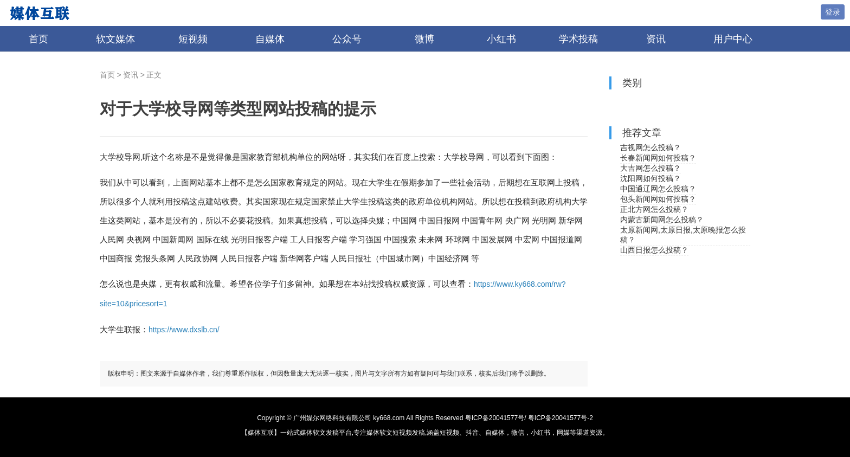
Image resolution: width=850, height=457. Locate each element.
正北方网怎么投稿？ (654, 209)
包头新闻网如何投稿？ (658, 199)
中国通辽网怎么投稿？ (658, 188)
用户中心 (732, 39)
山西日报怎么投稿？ (654, 250)
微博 (424, 39)
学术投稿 (578, 39)
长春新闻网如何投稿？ (658, 157)
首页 (38, 39)
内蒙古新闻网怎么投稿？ (662, 219)
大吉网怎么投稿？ (650, 168)
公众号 (347, 39)
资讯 (656, 39)
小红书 (501, 39)
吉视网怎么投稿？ (650, 147)
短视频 (193, 39)
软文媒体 (115, 39)
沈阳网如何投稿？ (650, 178)
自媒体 (270, 39)
